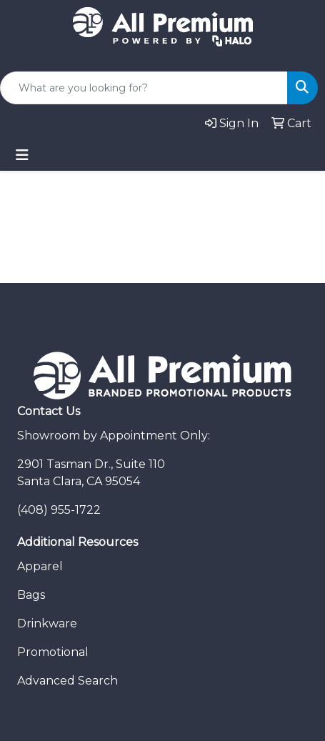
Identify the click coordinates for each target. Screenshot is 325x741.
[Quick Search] (144, 87)
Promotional (53, 652)
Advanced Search (67, 680)
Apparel (40, 566)
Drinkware (47, 623)
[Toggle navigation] (22, 155)
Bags (31, 595)
